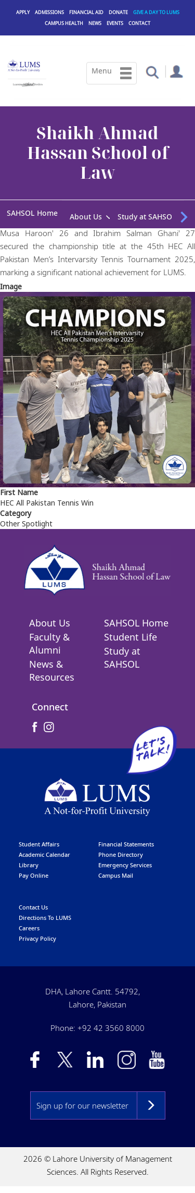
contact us (33, 908)
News (94, 23)
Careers (29, 929)
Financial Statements (126, 845)
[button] (152, 71)
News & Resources (51, 672)
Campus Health (64, 23)
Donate (118, 12)
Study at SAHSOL (147, 217)
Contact (139, 23)
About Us (86, 217)
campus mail (115, 876)
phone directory (120, 855)
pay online (33, 876)
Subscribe (151, 1107)
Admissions (49, 12)
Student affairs (39, 845)
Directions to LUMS (45, 919)
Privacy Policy (37, 939)
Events (115, 23)
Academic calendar (44, 855)
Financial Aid (86, 12)
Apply (23, 12)
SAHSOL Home (32, 213)
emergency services (125, 866)
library (28, 866)
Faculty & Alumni (49, 645)
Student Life (130, 638)
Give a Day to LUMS (156, 12)
